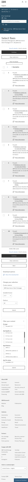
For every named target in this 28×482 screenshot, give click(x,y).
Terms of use (18, 476)
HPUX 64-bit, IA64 (11, 357)
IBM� (3, 2)
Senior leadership (19, 392)
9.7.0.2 (8, 339)
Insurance (17, 415)
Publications (18, 403)
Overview (3, 382)
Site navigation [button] (26, 2)
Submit (14, 310)
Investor (17, 382)
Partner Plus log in (20, 441)
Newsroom (18, 385)
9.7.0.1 (8, 336)
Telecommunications (20, 425)
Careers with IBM (19, 394)
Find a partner (5, 441)
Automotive (4, 415)
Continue (14, 52)
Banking (3, 417)
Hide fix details (23, 48)
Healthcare (4, 427)
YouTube (17, 450)
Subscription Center (20, 452)
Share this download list (12, 274)
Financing (4, 394)
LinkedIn (3, 454)
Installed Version (7, 293)
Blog (2, 406)
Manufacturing (19, 420)
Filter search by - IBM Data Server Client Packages (14, 29)
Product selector (7, 285)
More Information (20, 85)
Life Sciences (18, 417)
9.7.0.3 (8, 342)
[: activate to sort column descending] (9, 68)
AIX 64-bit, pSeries (11, 350)
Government (4, 425)
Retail (16, 422)
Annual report (5, 385)
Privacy (3, 479)
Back (14, 265)
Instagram (4, 459)
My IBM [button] (22, 2)
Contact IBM (4, 476)
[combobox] (7, 295)
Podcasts (17, 459)
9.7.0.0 (8, 333)
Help (5, 18)
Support (3, 5)
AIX (7, 347)
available (8, 362)
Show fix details (13, 48)
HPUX (7, 353)
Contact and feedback (21, 480)
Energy (3, 422)
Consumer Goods (6, 420)
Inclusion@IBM (5, 392)
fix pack (8, 326)
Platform (5, 300)
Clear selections (14, 57)
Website (3, 403)
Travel (16, 427)
